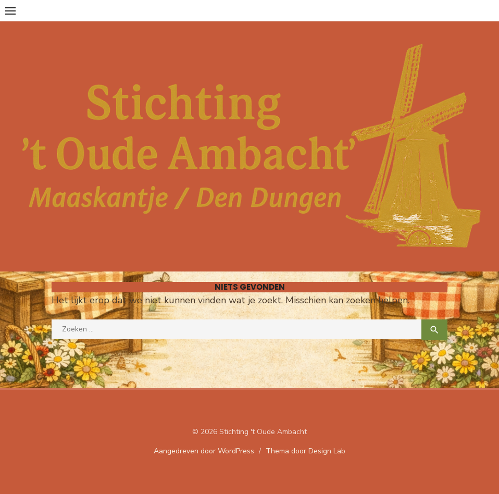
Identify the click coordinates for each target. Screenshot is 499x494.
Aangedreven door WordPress (204, 451)
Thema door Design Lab (305, 451)
